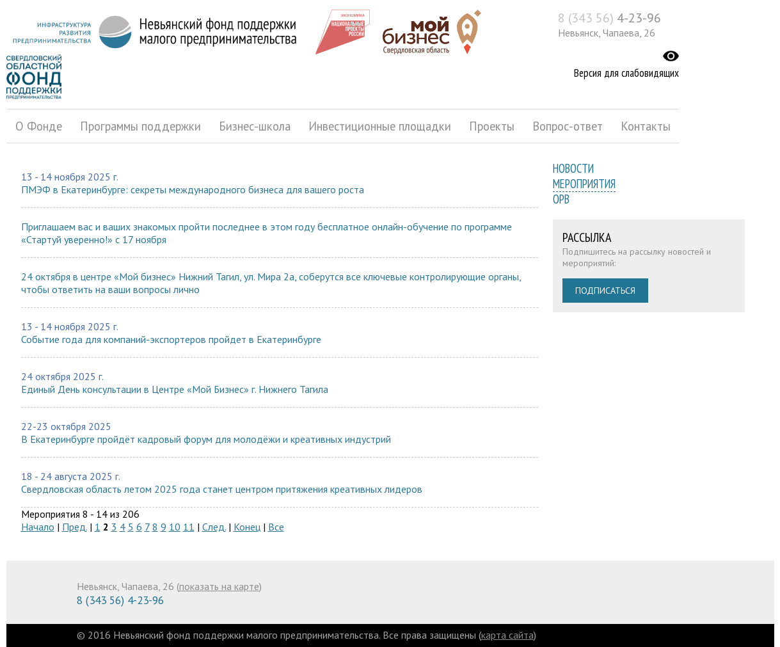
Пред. (74, 526)
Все (276, 526)
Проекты (491, 126)
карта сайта (507, 634)
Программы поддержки (140, 126)
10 (174, 526)
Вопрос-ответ (567, 126)
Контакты (646, 126)
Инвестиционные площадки (379, 126)
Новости (573, 168)
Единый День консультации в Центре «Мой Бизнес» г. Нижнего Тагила (174, 389)
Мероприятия (584, 183)
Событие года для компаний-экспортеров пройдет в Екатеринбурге (171, 339)
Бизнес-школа (255, 126)
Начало (37, 526)
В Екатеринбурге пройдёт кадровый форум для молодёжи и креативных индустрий (206, 439)
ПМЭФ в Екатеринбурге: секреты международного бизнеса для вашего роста (192, 189)
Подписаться (605, 290)
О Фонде (38, 126)
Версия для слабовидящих (626, 73)
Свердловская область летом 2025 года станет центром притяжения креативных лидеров (221, 489)
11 (189, 526)
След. (214, 526)
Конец (247, 526)
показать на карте (219, 586)
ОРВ (561, 199)
